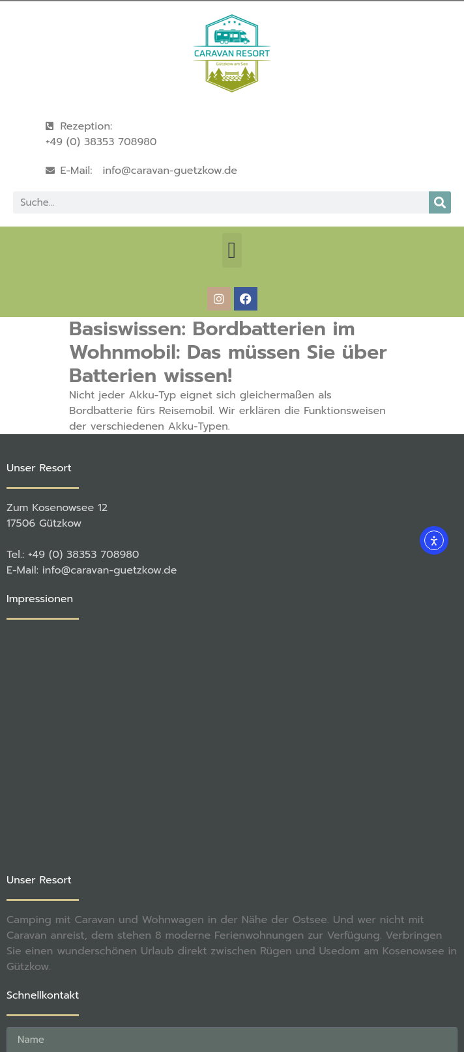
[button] (232, 250)
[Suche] (440, 202)
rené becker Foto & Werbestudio (220, 998)
